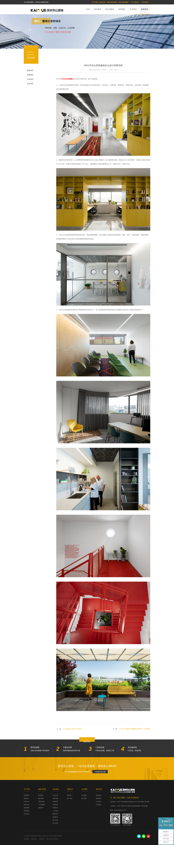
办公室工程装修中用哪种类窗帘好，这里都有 (134, 729)
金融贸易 (55, 801)
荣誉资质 (26, 804)
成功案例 (97, 9)
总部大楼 (55, 798)
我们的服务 (109, 9)
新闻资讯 (144, 9)
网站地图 (26, 839)
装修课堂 (30, 75)
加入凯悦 (26, 814)
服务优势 (41, 798)
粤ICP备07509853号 (52, 839)
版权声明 (34, 839)
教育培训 (55, 814)
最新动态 (30, 70)
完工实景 (55, 823)
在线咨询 (136, 2)
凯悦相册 (26, 807)
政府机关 (55, 817)
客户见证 (69, 798)
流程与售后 (41, 801)
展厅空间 (55, 820)
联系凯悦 (26, 795)
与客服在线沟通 (100, 772)
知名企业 (55, 795)
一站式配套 (41, 804)
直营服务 (41, 795)
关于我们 (133, 9)
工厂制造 (55, 811)
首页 (88, 9)
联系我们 (146, 2)
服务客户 (41, 807)
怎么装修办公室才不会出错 (72, 729)
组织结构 (26, 811)
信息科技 (55, 804)
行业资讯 (30, 79)
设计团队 (84, 795)
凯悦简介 (26, 798)
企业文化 (26, 801)
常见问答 (30, 84)
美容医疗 (55, 807)
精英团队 (122, 9)
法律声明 (41, 839)
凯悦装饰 (47, 10)
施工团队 (84, 798)
